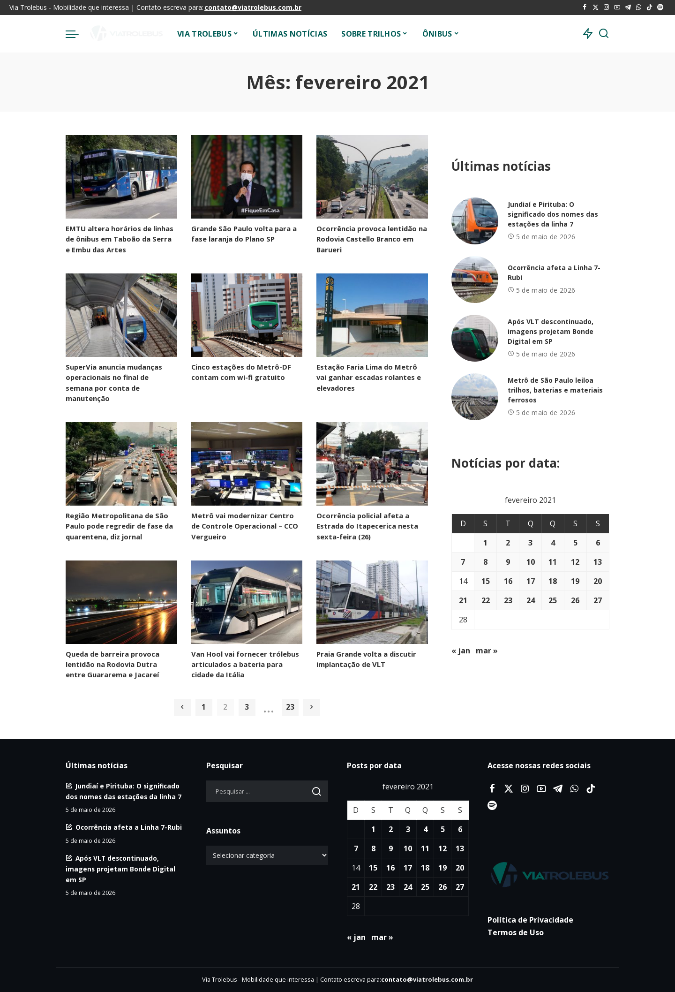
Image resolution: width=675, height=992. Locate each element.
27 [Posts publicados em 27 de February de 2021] (597, 600)
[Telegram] (627, 7)
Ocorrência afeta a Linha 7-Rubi (128, 827)
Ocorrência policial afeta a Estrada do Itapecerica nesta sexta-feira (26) (367, 526)
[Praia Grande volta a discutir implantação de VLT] (372, 602)
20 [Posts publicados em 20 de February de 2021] (597, 581)
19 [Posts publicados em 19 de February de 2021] (575, 581)
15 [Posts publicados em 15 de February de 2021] (485, 581)
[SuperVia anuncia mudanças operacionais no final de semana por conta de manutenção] (121, 315)
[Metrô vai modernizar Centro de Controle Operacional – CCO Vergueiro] (247, 464)
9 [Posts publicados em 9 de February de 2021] (508, 562)
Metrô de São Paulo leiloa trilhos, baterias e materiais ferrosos (555, 390)
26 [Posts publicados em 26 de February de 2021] (575, 600)
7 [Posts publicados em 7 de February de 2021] (463, 562)
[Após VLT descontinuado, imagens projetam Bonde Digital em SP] (474, 338)
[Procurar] (603, 34)
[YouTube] (617, 7)
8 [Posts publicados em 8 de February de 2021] (485, 562)
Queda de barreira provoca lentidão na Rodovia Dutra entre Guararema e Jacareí (112, 664)
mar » (487, 650)
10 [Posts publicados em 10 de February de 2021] (530, 562)
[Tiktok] (649, 7)
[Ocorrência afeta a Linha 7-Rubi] (474, 279)
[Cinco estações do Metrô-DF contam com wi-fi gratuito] (247, 315)
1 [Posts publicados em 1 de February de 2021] (485, 543)
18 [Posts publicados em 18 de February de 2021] (552, 581)
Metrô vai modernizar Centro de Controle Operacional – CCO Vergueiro (244, 526)
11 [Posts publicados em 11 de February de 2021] (552, 562)
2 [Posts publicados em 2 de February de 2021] (508, 543)
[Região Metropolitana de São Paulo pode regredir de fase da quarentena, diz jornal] (121, 464)
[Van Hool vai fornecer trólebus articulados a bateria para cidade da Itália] (247, 602)
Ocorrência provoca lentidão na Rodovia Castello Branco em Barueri (371, 239)
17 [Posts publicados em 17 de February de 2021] (530, 581)
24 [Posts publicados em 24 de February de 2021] (530, 600)
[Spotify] (660, 7)
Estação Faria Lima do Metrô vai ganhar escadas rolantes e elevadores (368, 377)
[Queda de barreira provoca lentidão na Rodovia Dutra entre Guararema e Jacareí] (121, 602)
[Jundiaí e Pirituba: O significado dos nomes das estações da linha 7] (474, 220)
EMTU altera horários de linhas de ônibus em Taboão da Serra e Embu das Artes (119, 239)
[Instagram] (606, 7)
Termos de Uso (516, 932)
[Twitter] (595, 7)
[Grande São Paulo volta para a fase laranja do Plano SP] (247, 177)
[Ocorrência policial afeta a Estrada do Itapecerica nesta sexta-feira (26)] (372, 464)
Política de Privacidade (530, 920)
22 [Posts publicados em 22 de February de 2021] (485, 600)
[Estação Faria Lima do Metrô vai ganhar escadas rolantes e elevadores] (372, 315)
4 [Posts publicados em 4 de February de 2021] (553, 543)
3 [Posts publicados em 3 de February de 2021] (530, 543)
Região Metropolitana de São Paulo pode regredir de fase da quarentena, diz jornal (119, 526)
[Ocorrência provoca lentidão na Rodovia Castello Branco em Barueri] (372, 177)
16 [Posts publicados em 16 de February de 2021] (508, 581)
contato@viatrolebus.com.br (252, 7)
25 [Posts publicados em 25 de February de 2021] (552, 600)
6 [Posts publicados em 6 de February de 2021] (598, 543)
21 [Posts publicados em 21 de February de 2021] (463, 600)
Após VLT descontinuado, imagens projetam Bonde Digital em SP (550, 331)
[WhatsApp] (638, 7)
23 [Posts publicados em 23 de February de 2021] (508, 600)
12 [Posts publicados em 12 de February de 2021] (575, 562)
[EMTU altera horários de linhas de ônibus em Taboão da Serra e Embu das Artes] (121, 177)
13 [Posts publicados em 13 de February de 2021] (597, 562)
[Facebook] (584, 7)
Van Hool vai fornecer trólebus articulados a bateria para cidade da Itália (245, 664)
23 (290, 707)
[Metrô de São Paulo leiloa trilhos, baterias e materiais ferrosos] (474, 396)
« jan (460, 650)
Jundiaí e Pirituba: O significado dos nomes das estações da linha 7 (553, 214)
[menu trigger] (77, 34)
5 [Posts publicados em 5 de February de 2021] (575, 543)
